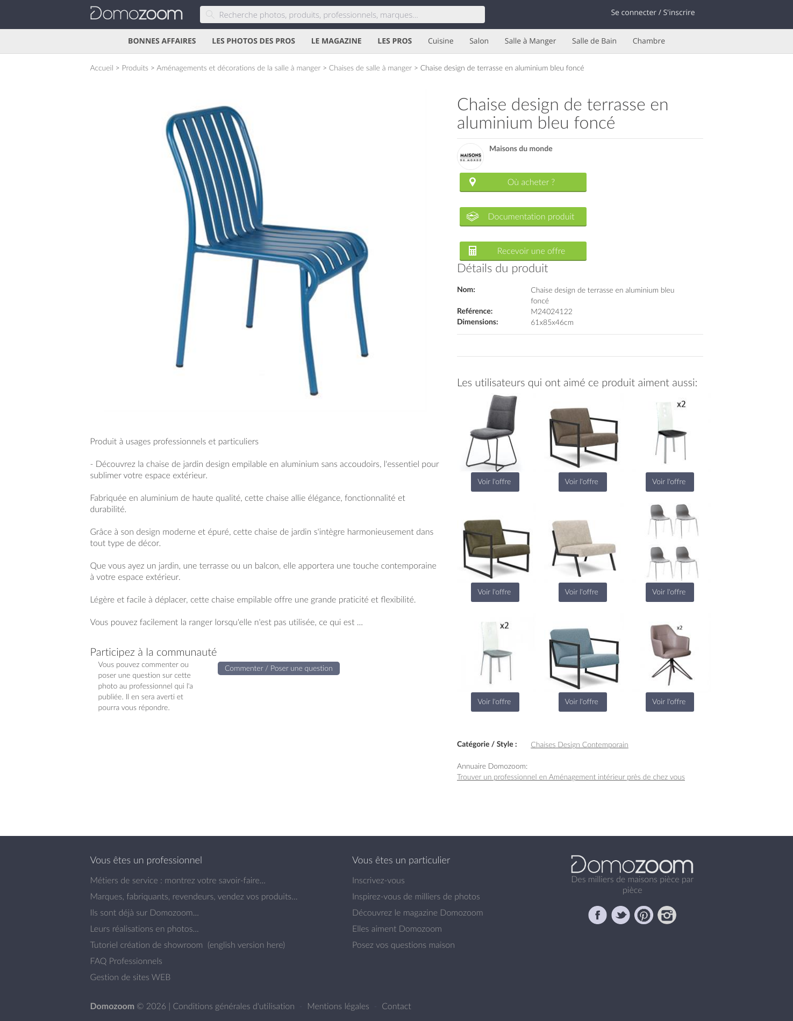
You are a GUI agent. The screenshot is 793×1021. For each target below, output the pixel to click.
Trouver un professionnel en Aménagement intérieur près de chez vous (571, 776)
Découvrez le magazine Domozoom (417, 912)
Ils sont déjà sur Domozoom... (144, 912)
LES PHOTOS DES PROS (253, 41)
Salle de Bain (594, 41)
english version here (246, 945)
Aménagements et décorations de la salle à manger (238, 67)
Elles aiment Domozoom (397, 928)
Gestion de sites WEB (130, 977)
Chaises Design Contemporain (579, 744)
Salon (479, 41)
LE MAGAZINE (336, 41)
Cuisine (441, 41)
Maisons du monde (521, 149)
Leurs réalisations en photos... (144, 928)
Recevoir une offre (531, 251)
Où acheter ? (531, 182)
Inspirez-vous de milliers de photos (416, 896)
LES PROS (394, 41)
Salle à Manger (530, 41)
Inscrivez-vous (378, 880)
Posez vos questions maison (403, 945)
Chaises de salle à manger (370, 67)
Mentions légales (339, 1006)
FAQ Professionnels (126, 961)
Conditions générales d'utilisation (235, 1006)
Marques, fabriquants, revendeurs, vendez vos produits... (194, 896)
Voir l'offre (494, 481)
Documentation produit (531, 216)
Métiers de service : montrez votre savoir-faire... (178, 880)
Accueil (101, 67)
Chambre (649, 41)
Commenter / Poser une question (279, 668)
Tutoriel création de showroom (146, 945)
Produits (135, 67)
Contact (396, 1006)
